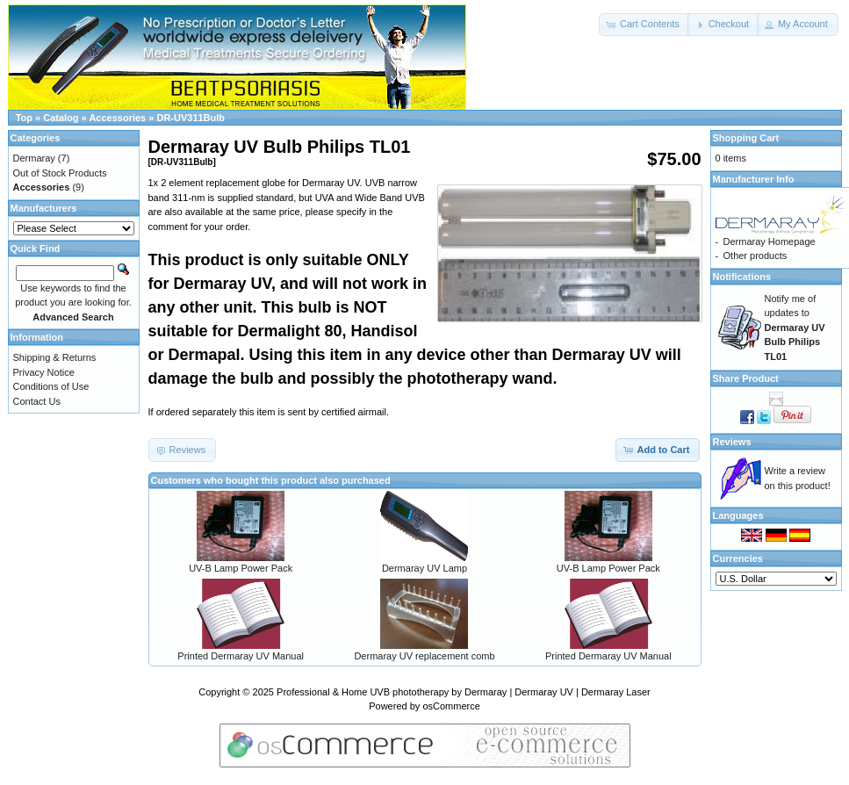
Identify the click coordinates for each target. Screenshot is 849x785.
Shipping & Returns (55, 357)
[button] (644, 24)
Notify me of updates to (795, 327)
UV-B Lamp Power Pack (240, 568)
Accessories (117, 117)
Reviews (732, 441)
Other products (755, 255)
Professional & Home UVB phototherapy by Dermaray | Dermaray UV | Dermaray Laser (464, 692)
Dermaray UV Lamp (424, 568)
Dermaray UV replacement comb (424, 656)
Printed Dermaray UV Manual (240, 656)
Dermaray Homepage (769, 241)
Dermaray (34, 158)
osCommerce (450, 706)
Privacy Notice (44, 372)
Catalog (60, 117)
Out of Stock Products (60, 173)
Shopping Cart (746, 138)
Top (24, 117)
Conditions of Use (51, 386)
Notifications (742, 276)
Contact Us (37, 401)
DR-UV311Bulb (190, 117)
